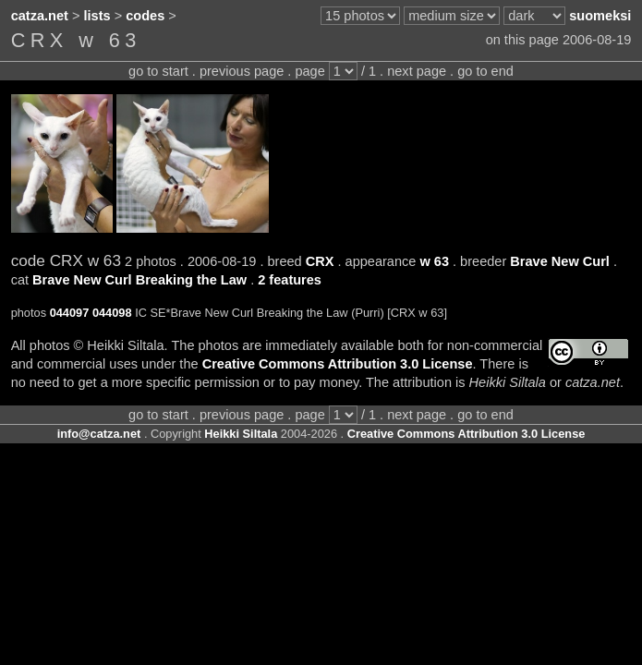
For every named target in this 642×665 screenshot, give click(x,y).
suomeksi (600, 15)
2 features (289, 279)
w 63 (434, 261)
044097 (70, 313)
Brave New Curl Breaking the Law (139, 279)
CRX (320, 261)
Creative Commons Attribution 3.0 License (337, 364)
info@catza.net (99, 434)
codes (145, 15)
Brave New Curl (560, 261)
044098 (112, 313)
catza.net (39, 15)
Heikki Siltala (240, 434)
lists (97, 15)
